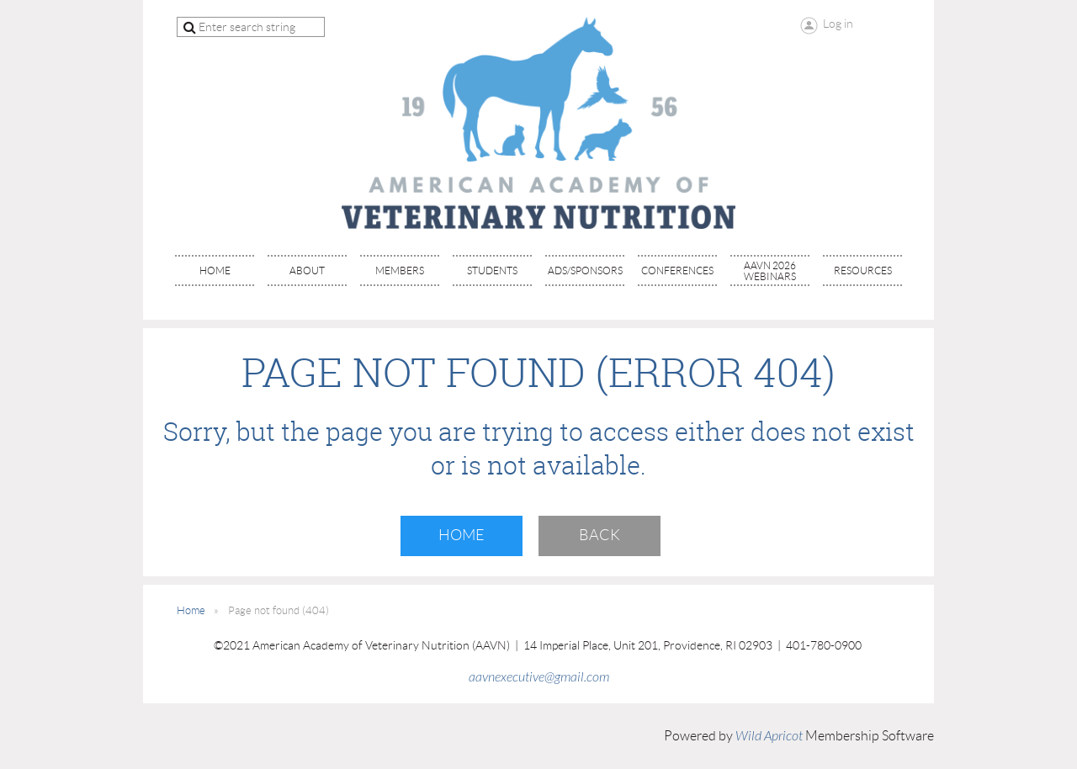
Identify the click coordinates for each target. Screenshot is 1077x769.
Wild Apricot (769, 736)
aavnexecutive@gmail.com (539, 677)
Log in (838, 23)
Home (461, 535)
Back (599, 535)
